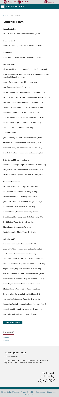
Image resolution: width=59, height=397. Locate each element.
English (6, 337)
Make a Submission (13, 323)
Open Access (40, 392)
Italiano (6, 341)
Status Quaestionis (15, 6)
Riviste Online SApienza (10, 392)
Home (5, 16)
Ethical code (51, 392)
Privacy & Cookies (27, 392)
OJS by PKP (29, 394)
